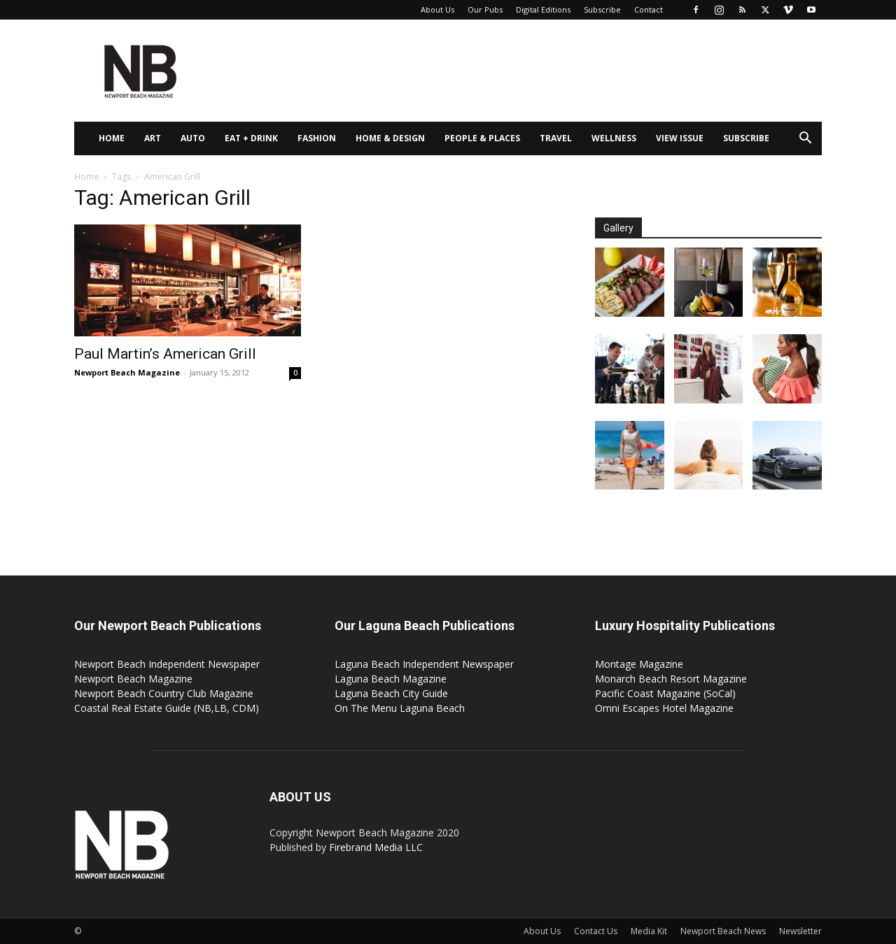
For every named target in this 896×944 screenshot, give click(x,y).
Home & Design (390, 138)
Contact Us (595, 931)
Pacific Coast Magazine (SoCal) (665, 693)
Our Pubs (485, 9)
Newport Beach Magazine (127, 372)
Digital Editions (543, 9)
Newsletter (800, 931)
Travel (556, 138)
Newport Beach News (723, 931)
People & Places (482, 138)
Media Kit (649, 931)
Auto (193, 138)
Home (112, 138)
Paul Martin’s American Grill (165, 353)
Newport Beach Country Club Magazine (163, 693)
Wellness (614, 138)
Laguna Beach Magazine (391, 678)
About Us (437, 9)
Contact (648, 9)
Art (152, 138)
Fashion (317, 138)
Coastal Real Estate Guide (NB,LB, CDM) (166, 708)
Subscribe (602, 9)
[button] (805, 139)
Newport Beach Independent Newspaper (167, 664)
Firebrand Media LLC (376, 847)
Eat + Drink (251, 138)
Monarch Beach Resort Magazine (671, 678)
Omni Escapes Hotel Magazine (664, 708)
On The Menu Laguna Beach (400, 708)
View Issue (680, 138)
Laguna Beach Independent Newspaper (424, 664)
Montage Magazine (639, 664)
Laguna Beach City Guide (391, 693)
